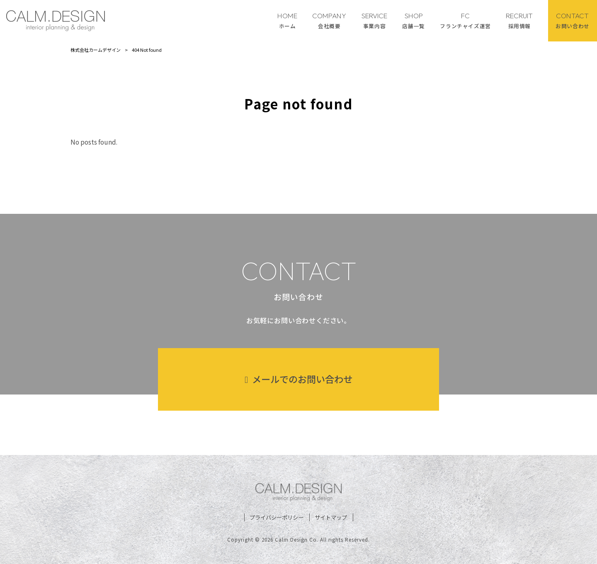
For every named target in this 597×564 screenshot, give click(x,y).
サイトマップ (331, 517)
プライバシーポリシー (276, 517)
